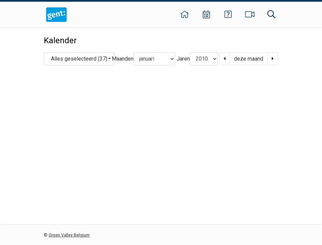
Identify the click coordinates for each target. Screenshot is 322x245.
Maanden (122, 58)
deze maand (248, 58)
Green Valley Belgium (69, 235)
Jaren (183, 58)
